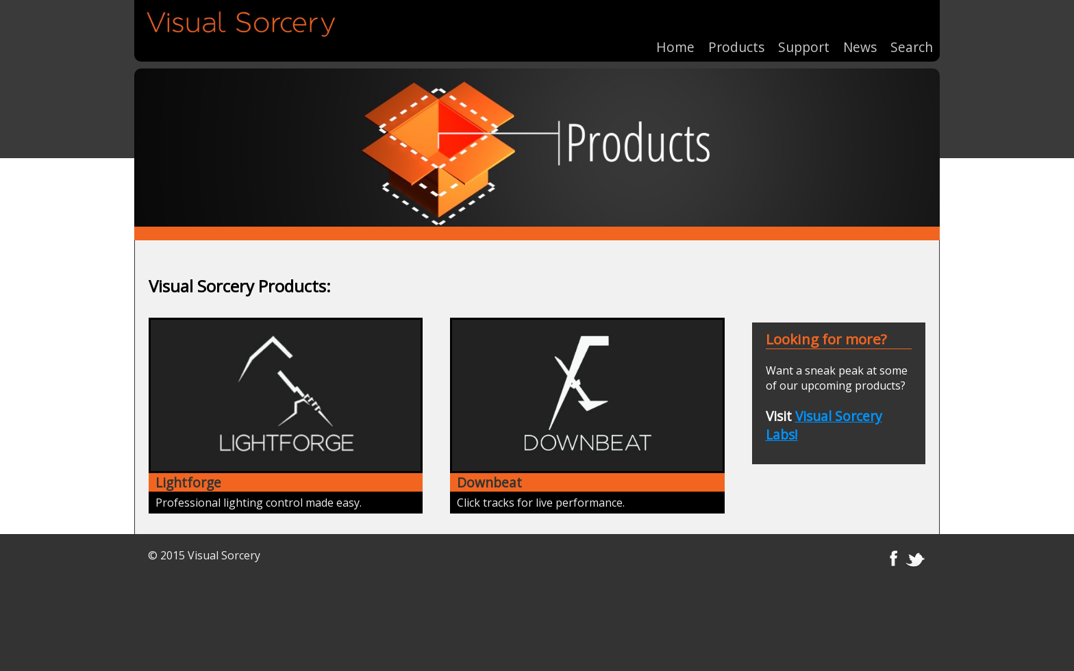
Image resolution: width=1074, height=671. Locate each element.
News (860, 41)
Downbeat (489, 482)
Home (675, 41)
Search (911, 41)
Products (736, 41)
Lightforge (188, 482)
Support (803, 41)
